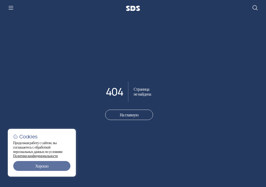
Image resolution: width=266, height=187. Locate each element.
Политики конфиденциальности (39, 155)
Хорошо (41, 166)
